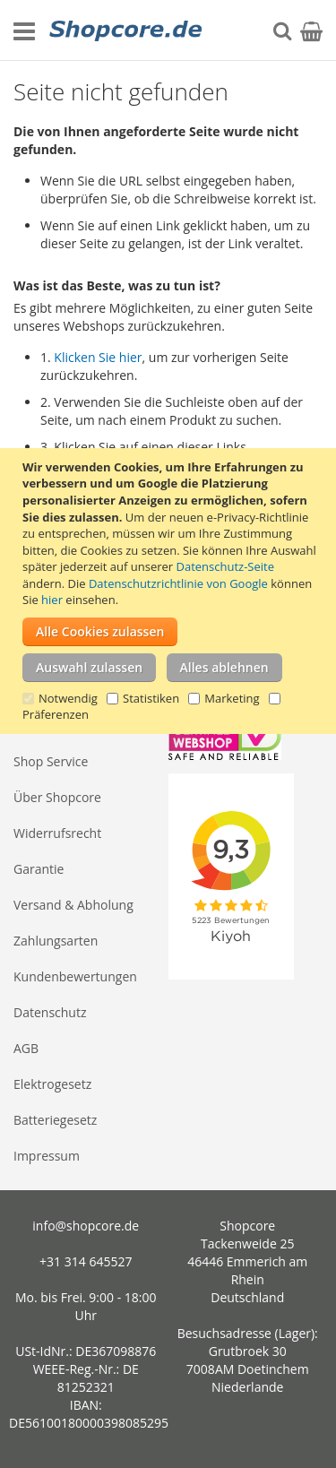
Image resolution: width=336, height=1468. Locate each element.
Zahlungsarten (55, 940)
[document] (170, 591)
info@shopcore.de (85, 1225)
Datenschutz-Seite (225, 566)
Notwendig (68, 698)
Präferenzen (55, 714)
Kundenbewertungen (75, 976)
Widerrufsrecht (57, 833)
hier (52, 600)
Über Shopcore (57, 797)
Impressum (46, 1155)
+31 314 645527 (85, 1261)
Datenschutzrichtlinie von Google (178, 583)
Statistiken (151, 698)
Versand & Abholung (73, 904)
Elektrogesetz (52, 1083)
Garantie (38, 868)
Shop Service (50, 761)
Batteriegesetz (55, 1119)
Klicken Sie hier (98, 357)
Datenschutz (49, 1012)
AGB (26, 1048)
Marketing (231, 698)
